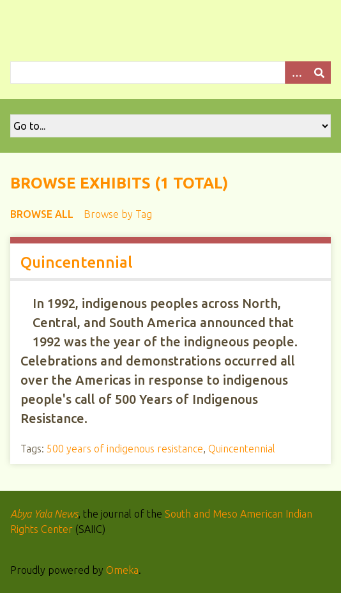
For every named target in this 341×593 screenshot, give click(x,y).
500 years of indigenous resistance (125, 448)
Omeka (122, 570)
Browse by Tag (118, 214)
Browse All (41, 214)
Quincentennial (76, 262)
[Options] (296, 72)
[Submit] (319, 72)
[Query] (170, 72)
